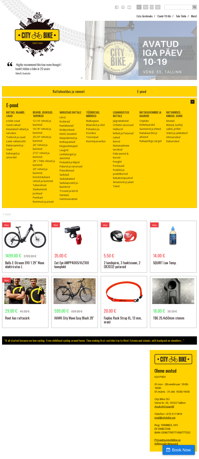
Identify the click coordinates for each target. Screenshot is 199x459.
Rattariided (172, 141)
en (145, 7)
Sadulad (64, 174)
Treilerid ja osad (15, 137)
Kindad (170, 121)
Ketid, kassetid (68, 134)
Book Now (181, 450)
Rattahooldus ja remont (69, 91)
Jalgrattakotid (121, 121)
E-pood (141, 91)
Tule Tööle (181, 16)
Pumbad (38, 197)
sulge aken (192, 102)
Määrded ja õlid (95, 125)
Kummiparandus (95, 141)
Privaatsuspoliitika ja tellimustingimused (167, 441)
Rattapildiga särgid (150, 141)
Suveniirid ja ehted (150, 129)
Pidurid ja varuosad (71, 166)
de (157, 7)
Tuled (116, 186)
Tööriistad (92, 137)
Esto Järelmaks (145, 16)
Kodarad (65, 121)
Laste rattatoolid (16, 141)
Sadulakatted (67, 179)
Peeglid (117, 161)
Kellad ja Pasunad (123, 133)
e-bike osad (13, 121)
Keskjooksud (67, 129)
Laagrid (64, 150)
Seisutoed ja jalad (123, 182)
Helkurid (118, 129)
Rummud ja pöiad (43, 201)
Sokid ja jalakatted (176, 133)
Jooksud (37, 193)
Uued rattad (13, 125)
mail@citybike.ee (165, 417)
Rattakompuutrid (123, 178)
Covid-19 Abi (164, 16)
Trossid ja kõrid (69, 191)
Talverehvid (39, 185)
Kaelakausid (67, 125)
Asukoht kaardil (164, 406)
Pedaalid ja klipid (70, 162)
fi (152, 7)
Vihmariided (173, 137)
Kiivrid (116, 141)
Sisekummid (40, 189)
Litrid (63, 117)
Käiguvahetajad (68, 146)
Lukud (116, 137)
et (139, 7)
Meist (194, 16)
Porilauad (118, 166)
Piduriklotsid (67, 170)
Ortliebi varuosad (123, 125)
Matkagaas (92, 121)
